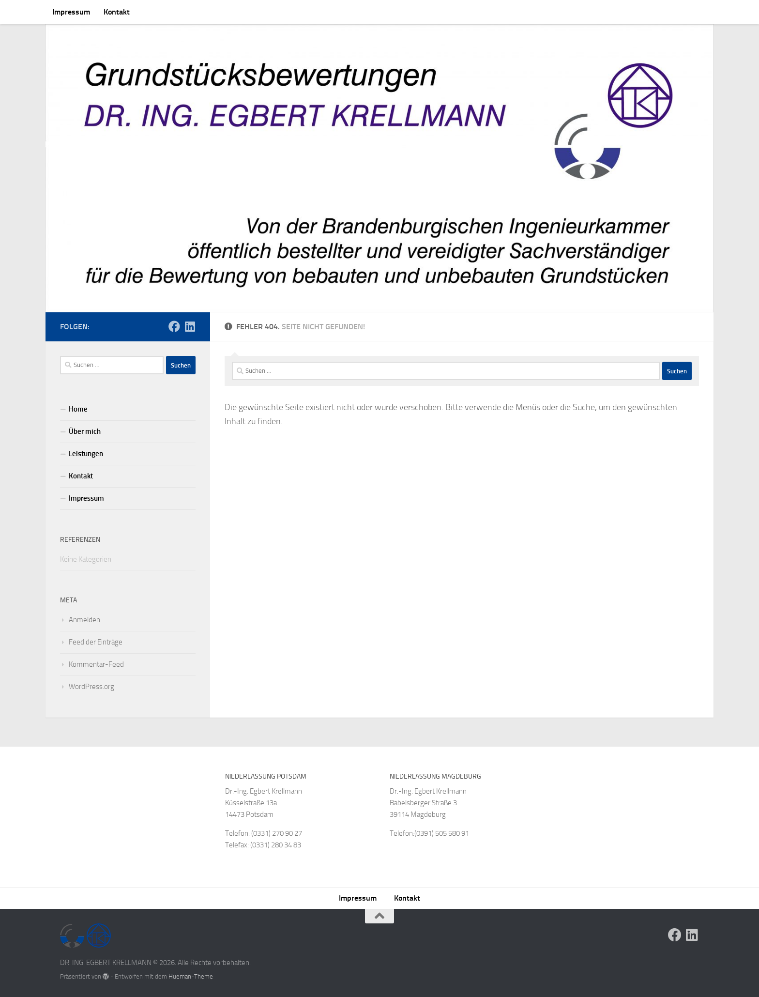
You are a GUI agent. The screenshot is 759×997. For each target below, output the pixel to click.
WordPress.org (91, 686)
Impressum (71, 11)
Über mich (85, 431)
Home (78, 409)
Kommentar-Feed (96, 664)
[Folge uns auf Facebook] (174, 326)
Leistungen (86, 453)
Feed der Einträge (95, 642)
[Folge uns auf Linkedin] (190, 326)
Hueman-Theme (190, 976)
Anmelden (84, 619)
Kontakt (117, 11)
